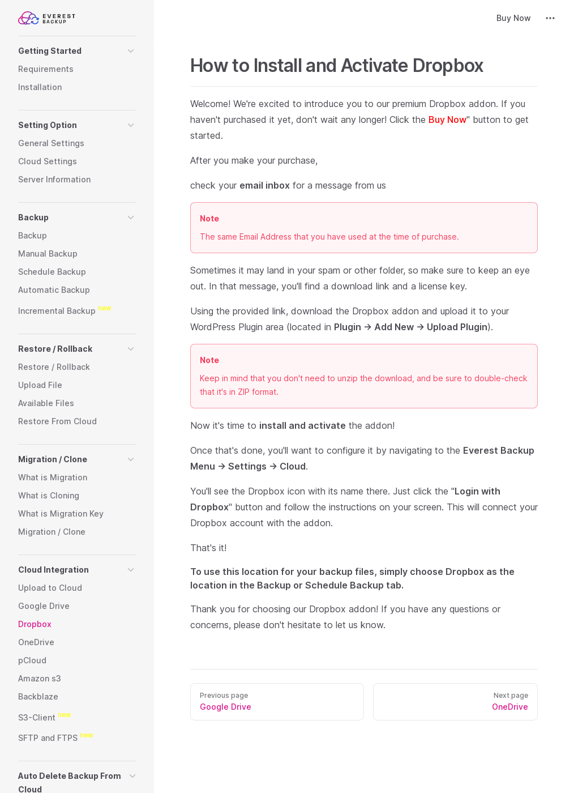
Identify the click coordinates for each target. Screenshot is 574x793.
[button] (77, 51)
